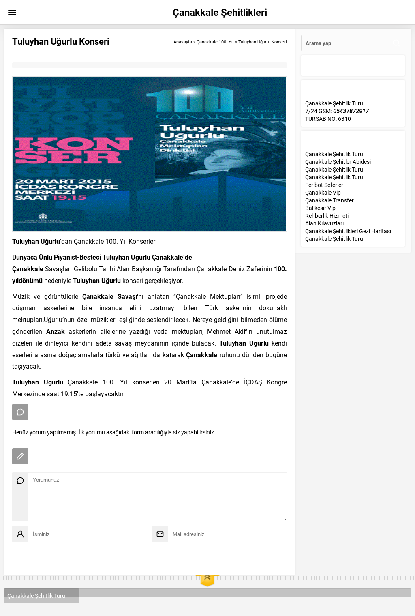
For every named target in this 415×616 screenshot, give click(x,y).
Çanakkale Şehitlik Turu (334, 154)
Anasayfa (182, 42)
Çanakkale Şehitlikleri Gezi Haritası (348, 231)
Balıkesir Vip (320, 208)
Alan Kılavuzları (324, 223)
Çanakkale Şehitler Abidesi (338, 161)
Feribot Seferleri (324, 185)
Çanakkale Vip (323, 192)
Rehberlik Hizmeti (327, 215)
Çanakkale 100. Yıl (215, 42)
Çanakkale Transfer (329, 200)
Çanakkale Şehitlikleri (220, 12)
